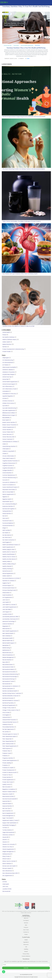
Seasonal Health (6, 803)
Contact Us (26, 932)
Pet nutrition (5, 731)
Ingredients (26, 942)
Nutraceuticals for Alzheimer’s (10, 686)
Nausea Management (8, 657)
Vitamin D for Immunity (8, 844)
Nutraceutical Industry (8, 669)
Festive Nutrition (6, 513)
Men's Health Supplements (9, 631)
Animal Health (7, 14)
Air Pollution (5, 365)
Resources (26, 944)
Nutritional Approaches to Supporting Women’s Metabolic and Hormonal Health (23, 116)
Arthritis (4, 398)
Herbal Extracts (6, 571)
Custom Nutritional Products (10, 487)
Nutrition (4, 347)
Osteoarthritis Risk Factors (9, 722)
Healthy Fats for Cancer (8, 556)
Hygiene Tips (5, 583)
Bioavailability (6, 417)
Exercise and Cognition (8, 509)
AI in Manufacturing (7, 360)
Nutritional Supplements (8, 705)
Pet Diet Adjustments (8, 729)
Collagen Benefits (7, 470)
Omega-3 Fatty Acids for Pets (10, 710)
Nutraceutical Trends (8, 681)
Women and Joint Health (9, 866)
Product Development (8, 770)
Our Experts (26, 920)
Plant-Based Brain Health (9, 736)
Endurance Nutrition (7, 506)
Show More (37, 45)
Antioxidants (5, 391)
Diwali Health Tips (7, 501)
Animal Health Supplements (9, 381)
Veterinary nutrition (7, 835)
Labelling (26, 949)
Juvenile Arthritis (6, 614)
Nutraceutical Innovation (9, 672)
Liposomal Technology (8, 621)
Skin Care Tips (6, 808)
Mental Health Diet (7, 640)
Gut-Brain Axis (6, 537)
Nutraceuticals (6, 684)
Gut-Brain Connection (8, 540)
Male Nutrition (6, 628)
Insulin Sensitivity (6, 595)
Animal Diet (5, 379)
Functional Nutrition (7, 525)
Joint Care (5, 600)
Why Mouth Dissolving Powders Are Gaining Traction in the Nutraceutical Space (23, 169)
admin (28, 58)
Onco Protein (6, 712)
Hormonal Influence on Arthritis (10, 578)
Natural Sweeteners (7, 655)
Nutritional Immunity (7, 698)
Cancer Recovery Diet (8, 437)
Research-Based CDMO (8, 791)
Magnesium (5, 626)
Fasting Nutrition (6, 511)
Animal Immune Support (8, 384)
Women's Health (6, 868)
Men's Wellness (6, 636)
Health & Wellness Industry (9, 339)
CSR (26, 947)
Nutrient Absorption (7, 688)
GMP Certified (6, 530)
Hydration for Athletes (8, 580)
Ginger (4, 528)
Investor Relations (26, 956)
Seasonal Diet (6, 801)
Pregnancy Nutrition (7, 758)
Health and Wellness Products (10, 544)
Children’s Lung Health (8, 451)
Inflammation (6, 592)
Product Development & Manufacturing (13, 349)
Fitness (4, 335)
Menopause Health (7, 638)
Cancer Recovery (7, 434)
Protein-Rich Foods (7, 782)
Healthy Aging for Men (8, 549)
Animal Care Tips (7, 377)
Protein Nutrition (6, 777)
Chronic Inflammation (8, 456)
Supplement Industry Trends (10, 820)
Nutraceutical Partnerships (9, 676)
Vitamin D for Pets (7, 847)
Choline (4, 453)
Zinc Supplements (7, 875)
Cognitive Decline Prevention (10, 461)
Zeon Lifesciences (7, 871)
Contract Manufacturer (8, 475)
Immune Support (7, 585)
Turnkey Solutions (7, 830)
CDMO (4, 444)
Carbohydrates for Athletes (9, 441)
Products (26, 927)
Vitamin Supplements (8, 849)
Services (26, 922)
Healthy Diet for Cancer (8, 552)
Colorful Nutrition (7, 473)
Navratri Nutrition (7, 660)
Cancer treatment (7, 439)
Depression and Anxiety (8, 489)
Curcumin (5, 480)
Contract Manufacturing (9, 477)
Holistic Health (6, 342)
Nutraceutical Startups (8, 679)
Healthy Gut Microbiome (9, 559)
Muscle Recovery (7, 652)
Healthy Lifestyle (6, 566)
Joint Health (5, 602)
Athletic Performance (8, 403)
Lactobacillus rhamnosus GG (10, 619)
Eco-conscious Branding (8, 504)
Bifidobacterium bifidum (8, 413)
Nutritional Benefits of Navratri (10, 696)
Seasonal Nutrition (7, 806)
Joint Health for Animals (8, 604)
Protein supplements (8, 779)
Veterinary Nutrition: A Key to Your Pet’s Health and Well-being (26, 48)
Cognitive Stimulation (8, 468)
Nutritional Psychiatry (8, 703)
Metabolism (5, 645)
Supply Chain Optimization (9, 823)
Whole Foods (5, 859)
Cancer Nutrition (6, 429)
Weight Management (8, 851)
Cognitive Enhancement (8, 463)
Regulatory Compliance (8, 789)
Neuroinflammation (7, 664)
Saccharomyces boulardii (9, 799)
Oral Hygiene (5, 715)
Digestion (4, 497)
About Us (26, 918)
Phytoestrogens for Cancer (9, 734)
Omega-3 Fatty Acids (8, 708)
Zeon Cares (26, 929)
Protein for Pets (6, 775)
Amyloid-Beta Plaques (8, 374)
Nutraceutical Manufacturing (10, 674)
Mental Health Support (8, 643)
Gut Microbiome (6, 535)
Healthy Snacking (7, 568)
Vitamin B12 (5, 837)
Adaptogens (5, 357)
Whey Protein (6, 856)
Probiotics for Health (8, 767)
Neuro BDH (5, 662)
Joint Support (6, 612)
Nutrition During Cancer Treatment (11, 693)
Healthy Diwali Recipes (8, 554)
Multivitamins (5, 650)
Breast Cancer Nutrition (8, 422)
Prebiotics (5, 755)
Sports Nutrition (6, 811)
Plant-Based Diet (7, 739)
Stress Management (7, 815)
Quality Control (6, 784)
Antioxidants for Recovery (9, 393)
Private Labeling (6, 763)
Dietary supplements (8, 494)
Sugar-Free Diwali (7, 818)
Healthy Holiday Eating (8, 564)
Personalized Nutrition (8, 727)
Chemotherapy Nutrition (9, 446)
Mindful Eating (6, 648)
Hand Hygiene (6, 542)
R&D (26, 925)
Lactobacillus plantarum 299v (10, 616)
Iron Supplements (7, 597)
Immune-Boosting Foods (9, 590)
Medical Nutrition (6, 344)
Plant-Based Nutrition (8, 741)
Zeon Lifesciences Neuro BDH (10, 873)
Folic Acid (5, 518)
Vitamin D (5, 842)
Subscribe (26, 968)
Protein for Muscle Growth (9, 772)
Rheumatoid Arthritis (8, 796)
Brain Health (5, 420)
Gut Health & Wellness (8, 337)
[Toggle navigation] (51, 3)
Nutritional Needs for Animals (10, 700)
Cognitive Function (7, 465)
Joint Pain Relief (6, 609)
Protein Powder (6, 351)
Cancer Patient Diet (7, 432)
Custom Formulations (8, 485)
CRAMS (26, 940)
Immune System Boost (8, 588)
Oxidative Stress (6, 724)
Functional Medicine (7, 523)
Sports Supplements (7, 813)
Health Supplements (7, 547)
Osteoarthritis (6, 717)
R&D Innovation (6, 787)
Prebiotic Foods (6, 753)
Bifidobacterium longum (8, 415)
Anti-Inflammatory (7, 386)
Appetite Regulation (7, 396)
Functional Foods (7, 521)
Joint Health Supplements (9, 607)
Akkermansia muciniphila (9, 367)
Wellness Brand (6, 854)
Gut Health (5, 532)
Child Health (5, 449)
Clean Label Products (8, 458)
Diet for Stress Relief (7, 492)
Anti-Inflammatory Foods (9, 389)
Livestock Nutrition (7, 624)
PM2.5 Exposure (6, 748)
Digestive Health (6, 499)
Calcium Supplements (8, 427)
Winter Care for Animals (8, 861)
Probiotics (5, 765)
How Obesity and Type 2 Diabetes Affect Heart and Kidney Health (20, 274)
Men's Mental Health (7, 633)
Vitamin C (5, 839)
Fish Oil (4, 516)
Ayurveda (5, 405)
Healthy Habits (6, 561)
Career (26, 934)
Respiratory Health (7, 794)
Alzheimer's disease (7, 369)
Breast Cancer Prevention (9, 425)
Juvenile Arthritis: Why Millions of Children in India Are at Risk (18, 326)
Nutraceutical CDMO (8, 667)
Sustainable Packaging (8, 825)
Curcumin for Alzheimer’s (9, 482)
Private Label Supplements (9, 760)
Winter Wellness (6, 863)
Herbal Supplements (8, 573)
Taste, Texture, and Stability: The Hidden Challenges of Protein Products (21, 221)
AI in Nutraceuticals (7, 362)
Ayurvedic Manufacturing (9, 408)
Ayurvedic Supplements (8, 410)
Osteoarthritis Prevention (9, 720)
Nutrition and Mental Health (9, 691)
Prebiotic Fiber (6, 751)
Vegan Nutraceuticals (8, 832)
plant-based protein (8, 743)
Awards (26, 951)
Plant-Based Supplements (9, 746)
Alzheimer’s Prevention (8, 372)
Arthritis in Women (7, 401)
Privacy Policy (26, 954)
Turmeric (4, 827)
